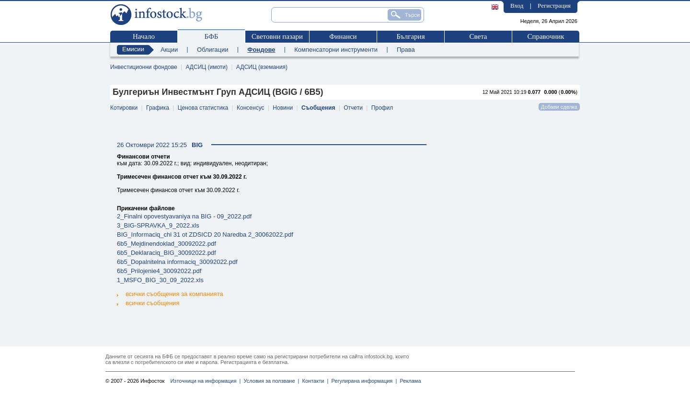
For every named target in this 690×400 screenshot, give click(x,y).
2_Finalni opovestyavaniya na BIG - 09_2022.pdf (184, 216)
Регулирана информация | (362, 381)
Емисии (133, 49)
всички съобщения (148, 302)
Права (406, 49)
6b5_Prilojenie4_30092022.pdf (159, 270)
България (410, 36)
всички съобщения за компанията (170, 293)
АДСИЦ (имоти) (206, 67)
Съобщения (318, 107)
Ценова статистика (203, 107)
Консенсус (250, 107)
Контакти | (313, 381)
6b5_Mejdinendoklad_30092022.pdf (166, 243)
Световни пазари (277, 36)
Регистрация (554, 5)
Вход (516, 5)
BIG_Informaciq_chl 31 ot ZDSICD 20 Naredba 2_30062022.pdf (205, 234)
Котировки (124, 107)
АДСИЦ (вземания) (262, 67)
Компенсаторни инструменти (336, 49)
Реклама (409, 381)
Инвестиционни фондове (143, 67)
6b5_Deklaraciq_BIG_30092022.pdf (166, 252)
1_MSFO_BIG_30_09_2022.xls (160, 280)
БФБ (211, 36)
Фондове (261, 49)
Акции (169, 49)
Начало (144, 36)
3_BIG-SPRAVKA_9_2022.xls (158, 225)
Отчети (353, 107)
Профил (382, 107)
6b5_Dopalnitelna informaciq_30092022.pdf (177, 261)
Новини (283, 107)
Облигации (212, 49)
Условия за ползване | (270, 381)
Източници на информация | (205, 381)
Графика (157, 107)
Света (478, 36)
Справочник (545, 36)
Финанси (342, 36)
